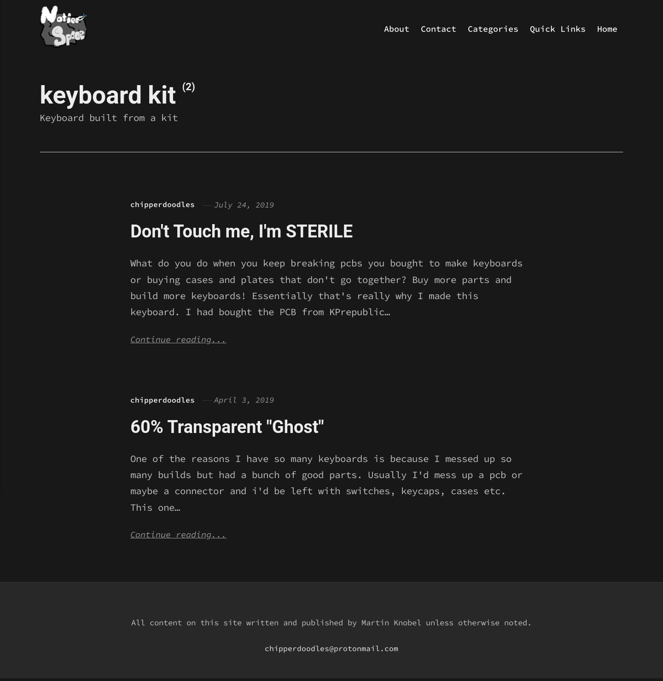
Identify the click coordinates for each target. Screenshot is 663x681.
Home (607, 28)
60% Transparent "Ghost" (238, 427)
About (396, 28)
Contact (438, 28)
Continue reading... (182, 340)
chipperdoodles (162, 205)
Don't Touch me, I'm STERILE (254, 230)
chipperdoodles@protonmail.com (331, 651)
